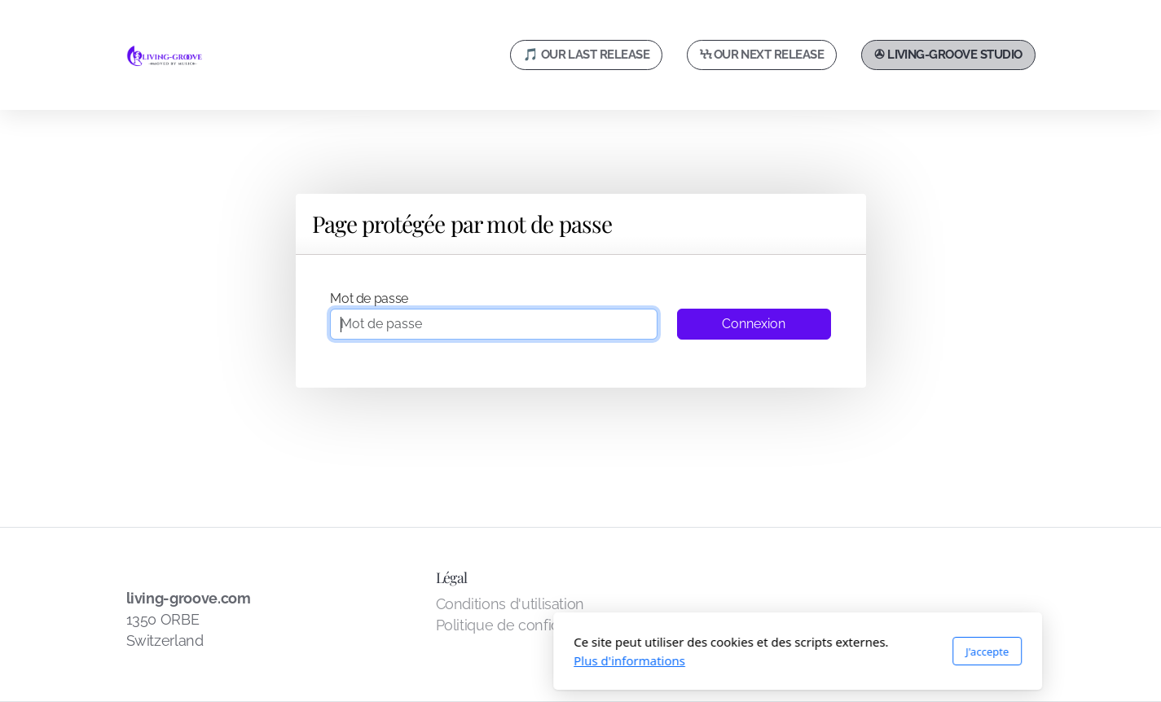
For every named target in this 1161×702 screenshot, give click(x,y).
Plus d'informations (412, 660)
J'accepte (769, 651)
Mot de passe (369, 298)
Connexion (753, 323)
